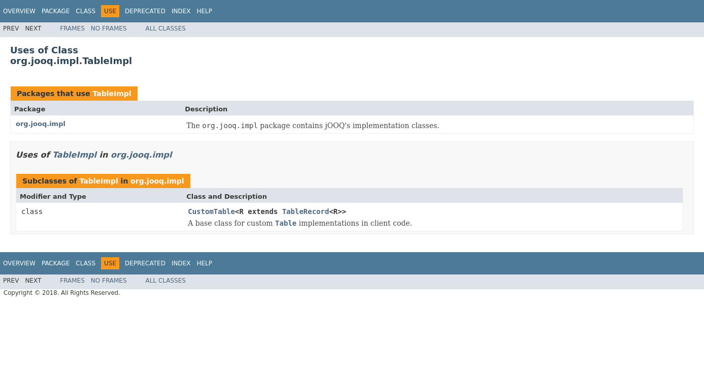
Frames (72, 28)
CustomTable (211, 211)
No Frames (109, 28)
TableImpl (111, 93)
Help (204, 11)
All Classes (166, 28)
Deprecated (145, 11)
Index (181, 11)
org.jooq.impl (40, 124)
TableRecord (305, 211)
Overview (19, 11)
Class (85, 11)
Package (56, 11)
